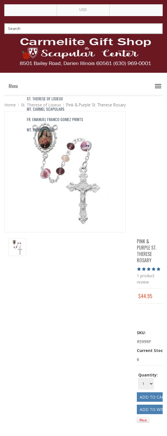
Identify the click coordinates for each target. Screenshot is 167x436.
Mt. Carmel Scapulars (45, 109)
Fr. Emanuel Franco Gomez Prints (55, 119)
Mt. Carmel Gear (40, 130)
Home (10, 105)
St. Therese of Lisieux (45, 98)
